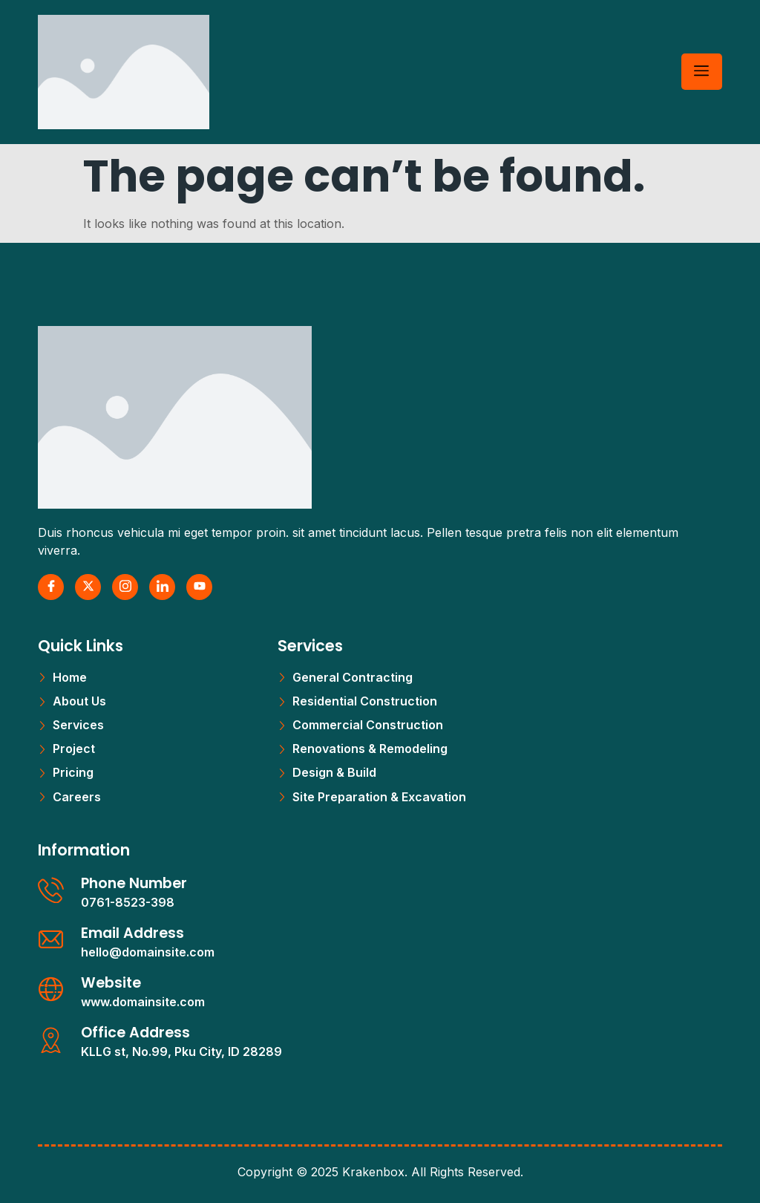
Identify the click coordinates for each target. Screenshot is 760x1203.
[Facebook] (51, 587)
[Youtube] (199, 587)
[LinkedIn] (162, 587)
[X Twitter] (88, 587)
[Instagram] (125, 587)
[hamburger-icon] (701, 72)
